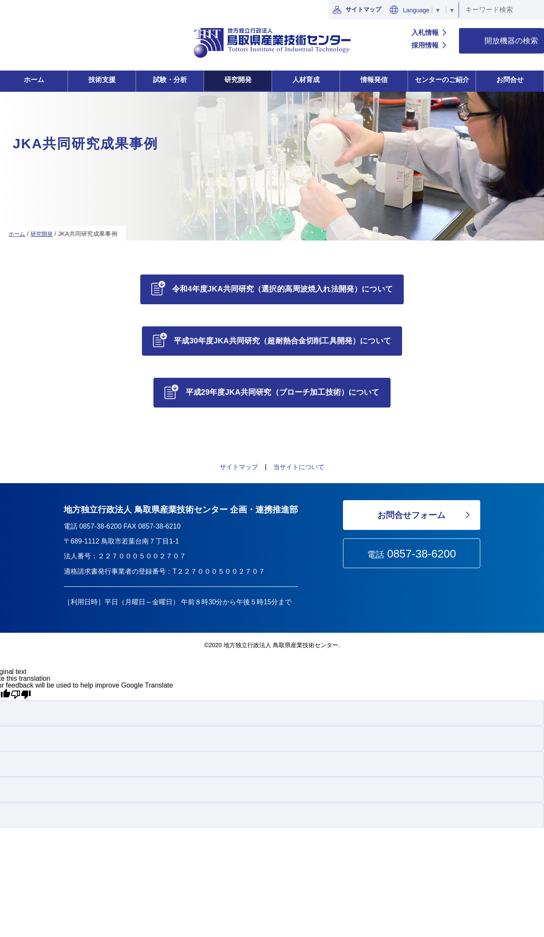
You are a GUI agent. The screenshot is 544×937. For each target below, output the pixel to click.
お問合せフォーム (411, 516)
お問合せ (510, 79)
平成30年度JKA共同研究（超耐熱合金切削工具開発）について (283, 341)
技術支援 (102, 79)
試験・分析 (170, 79)
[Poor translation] (21, 696)
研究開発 (238, 79)
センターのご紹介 (442, 79)
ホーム (34, 79)
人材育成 (306, 79)
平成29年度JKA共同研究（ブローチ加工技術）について (283, 393)
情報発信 (374, 79)
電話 (411, 555)
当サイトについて (300, 468)
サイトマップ (357, 10)
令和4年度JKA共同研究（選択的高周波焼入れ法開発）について (283, 289)
